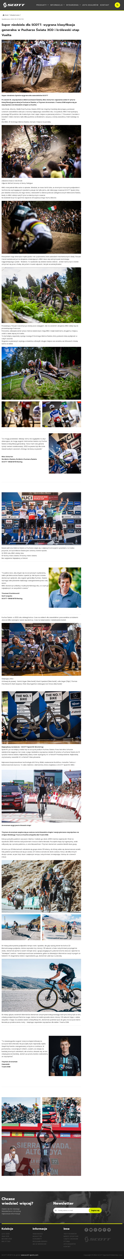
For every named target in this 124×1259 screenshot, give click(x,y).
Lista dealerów (90, 5)
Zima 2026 (5, 1236)
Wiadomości (15, 15)
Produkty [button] (41, 5)
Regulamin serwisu (40, 1241)
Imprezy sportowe (71, 1236)
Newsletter (37, 1236)
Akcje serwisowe (39, 1244)
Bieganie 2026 (7, 1239)
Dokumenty (37, 1239)
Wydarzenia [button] (72, 5)
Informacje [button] (56, 5)
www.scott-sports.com (29, 1255)
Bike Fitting (6, 1241)
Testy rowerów (70, 1234)
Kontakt (104, 5)
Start (7, 15)
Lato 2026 (6, 1234)
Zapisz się (95, 1210)
